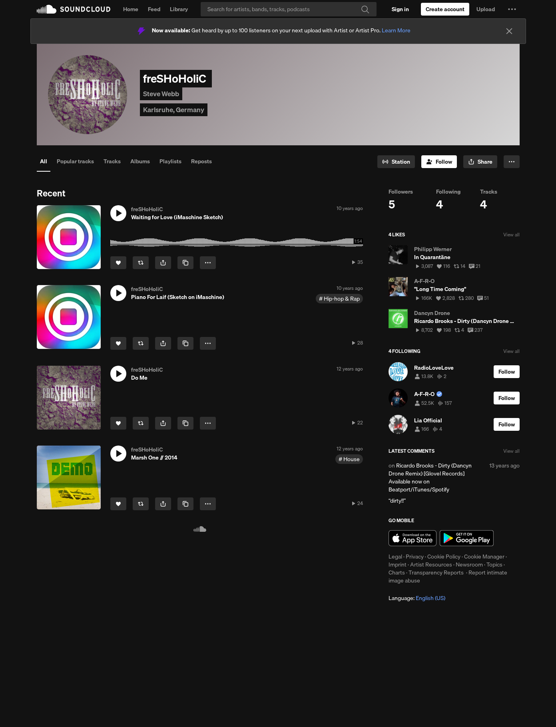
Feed (154, 9)
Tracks (112, 161)
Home (130, 9)
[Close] (509, 31)
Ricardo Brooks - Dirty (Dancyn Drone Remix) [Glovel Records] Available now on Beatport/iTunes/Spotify (430, 477)
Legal (395, 556)
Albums (140, 161)
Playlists (170, 161)
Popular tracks (75, 161)
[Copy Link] (185, 262)
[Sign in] (400, 9)
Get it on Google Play (467, 538)
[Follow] (439, 161)
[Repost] (141, 262)
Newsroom (469, 564)
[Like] (118, 262)
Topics (494, 564)
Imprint (398, 564)
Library (179, 9)
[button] (512, 9)
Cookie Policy (443, 556)
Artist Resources (431, 564)
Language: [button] (417, 598)
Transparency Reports (436, 572)
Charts (397, 572)
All (43, 161)
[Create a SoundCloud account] (445, 9)
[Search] (289, 9)
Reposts (201, 161)
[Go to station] (396, 161)
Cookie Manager (484, 556)
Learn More (396, 30)
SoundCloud (73, 9)
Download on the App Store (412, 538)
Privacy (415, 556)
